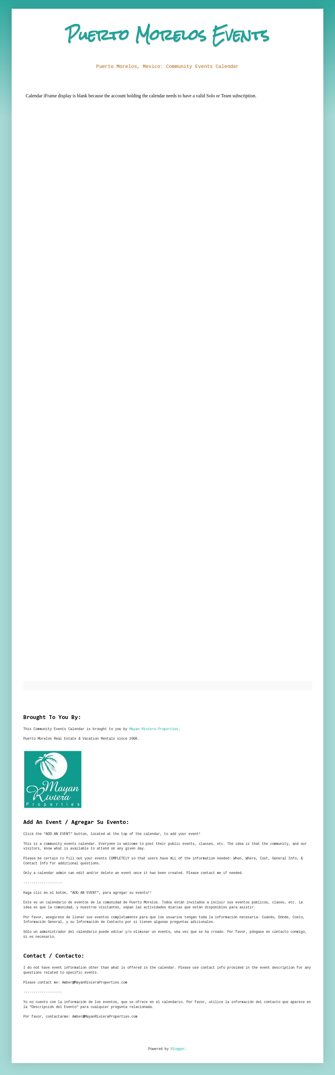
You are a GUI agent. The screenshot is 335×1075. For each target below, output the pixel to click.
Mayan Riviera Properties (153, 729)
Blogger (178, 1049)
